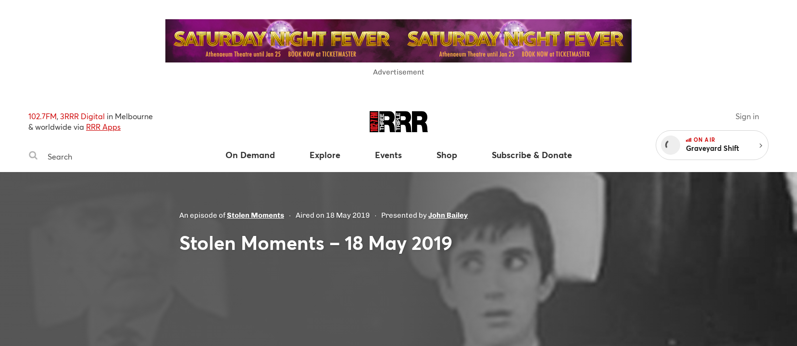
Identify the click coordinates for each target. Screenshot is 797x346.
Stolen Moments (255, 215)
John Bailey (448, 215)
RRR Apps (103, 127)
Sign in (747, 116)
